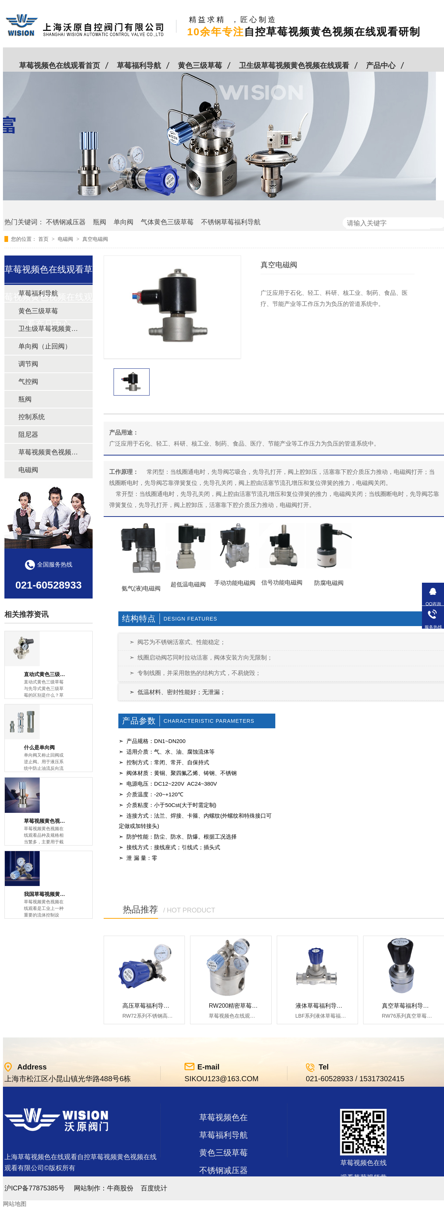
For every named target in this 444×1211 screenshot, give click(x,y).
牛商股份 (120, 1188)
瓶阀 (99, 222)
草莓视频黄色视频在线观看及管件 (48, 452)
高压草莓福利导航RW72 (154, 1006)
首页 (44, 239)
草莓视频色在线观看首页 (59, 65)
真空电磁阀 (95, 239)
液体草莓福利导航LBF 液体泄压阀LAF (345, 1006)
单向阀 (123, 222)
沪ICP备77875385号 (34, 1188)
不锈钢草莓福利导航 (231, 222)
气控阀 (28, 381)
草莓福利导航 (139, 65)
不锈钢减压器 (66, 222)
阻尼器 (28, 434)
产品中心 (380, 65)
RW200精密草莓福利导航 (242, 1006)
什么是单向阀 (39, 747)
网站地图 (14, 1204)
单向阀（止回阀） (44, 346)
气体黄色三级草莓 (167, 222)
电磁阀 (66, 239)
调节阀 (28, 364)
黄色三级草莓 (200, 65)
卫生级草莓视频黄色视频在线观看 (294, 65)
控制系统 (31, 417)
